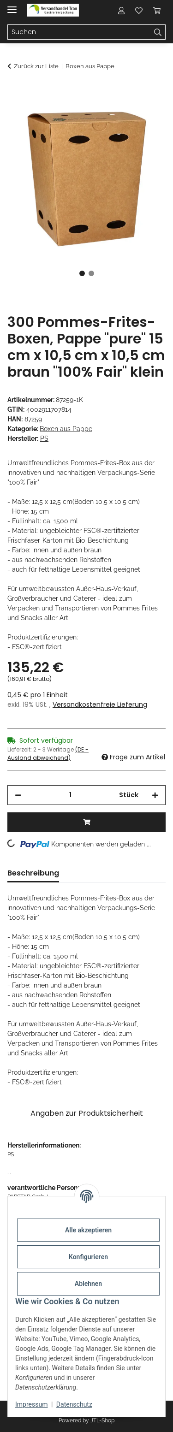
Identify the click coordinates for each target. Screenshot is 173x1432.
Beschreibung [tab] (33, 873)
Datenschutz (74, 1404)
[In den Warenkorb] (14, 91)
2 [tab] (91, 273)
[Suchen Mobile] (79, 32)
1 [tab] (82, 273)
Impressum (31, 1404)
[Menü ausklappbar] (12, 6)
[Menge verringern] (18, 795)
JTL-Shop (102, 1420)
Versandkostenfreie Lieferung (100, 704)
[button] (121, 10)
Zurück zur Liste (36, 66)
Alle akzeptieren (88, 1230)
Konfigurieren (88, 1256)
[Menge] (70, 795)
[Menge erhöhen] (155, 795)
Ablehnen (88, 1283)
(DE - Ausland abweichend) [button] (48, 754)
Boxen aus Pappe (66, 428)
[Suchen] (158, 32)
